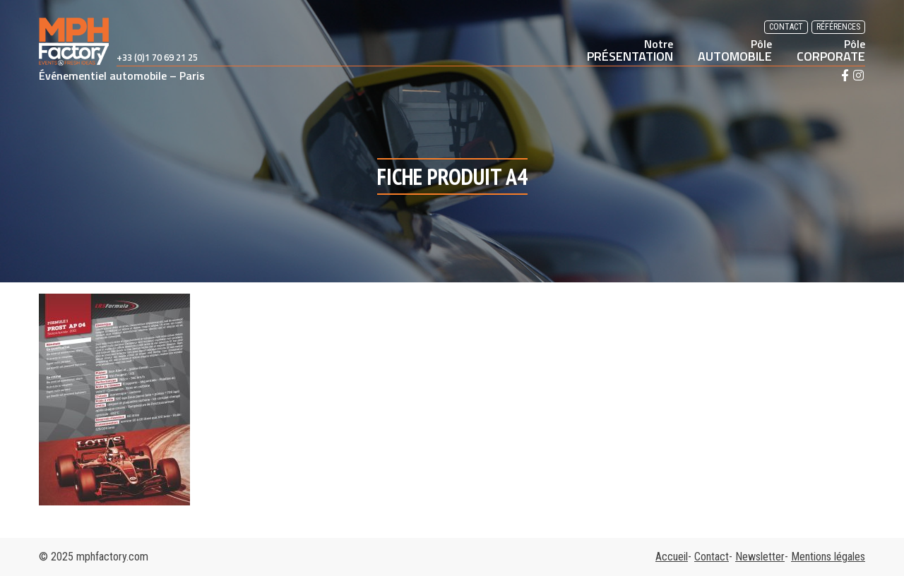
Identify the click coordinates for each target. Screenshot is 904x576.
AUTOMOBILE (735, 50)
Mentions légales (828, 556)
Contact (786, 27)
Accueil (671, 556)
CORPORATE (831, 50)
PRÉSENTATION (630, 50)
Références (838, 27)
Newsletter (760, 556)
